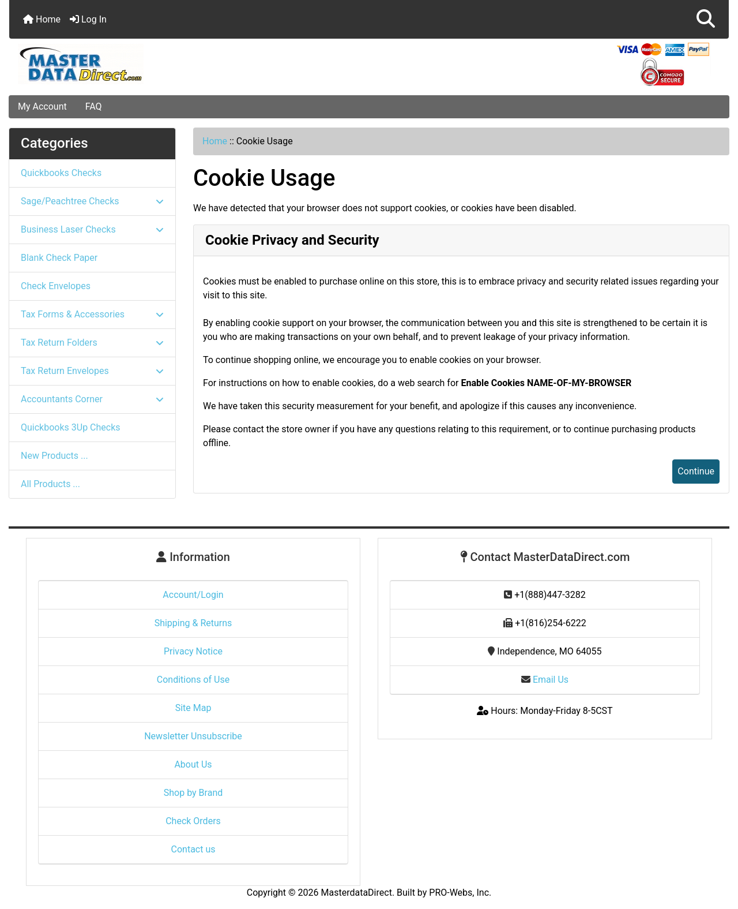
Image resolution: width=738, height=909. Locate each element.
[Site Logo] (129, 64)
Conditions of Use (193, 679)
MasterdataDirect (356, 892)
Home (42, 19)
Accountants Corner (92, 399)
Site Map (193, 707)
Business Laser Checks (92, 229)
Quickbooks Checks (61, 172)
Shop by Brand (193, 792)
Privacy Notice (193, 651)
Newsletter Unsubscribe (193, 736)
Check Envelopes (56, 285)
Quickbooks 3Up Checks (71, 427)
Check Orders (193, 821)
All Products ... (50, 483)
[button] (706, 19)
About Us (193, 764)
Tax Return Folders (92, 342)
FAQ (93, 106)
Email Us (544, 679)
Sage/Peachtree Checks (92, 201)
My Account (42, 106)
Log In (88, 19)
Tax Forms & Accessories (92, 314)
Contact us (193, 849)
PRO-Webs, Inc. (460, 892)
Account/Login (193, 594)
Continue (695, 471)
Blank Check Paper (59, 257)
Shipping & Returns (193, 623)
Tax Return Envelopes (92, 370)
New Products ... (54, 455)
